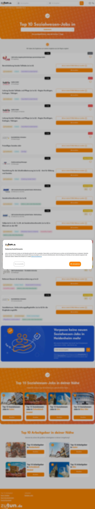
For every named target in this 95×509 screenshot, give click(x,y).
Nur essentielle (19, 264)
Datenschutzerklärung (36, 256)
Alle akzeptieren (75, 264)
